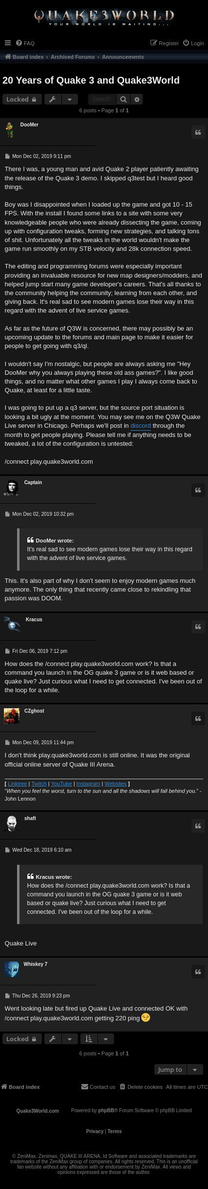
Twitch (38, 784)
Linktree (17, 784)
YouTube (61, 784)
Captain (33, 482)
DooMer (29, 124)
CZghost (34, 711)
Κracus (34, 619)
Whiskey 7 (36, 964)
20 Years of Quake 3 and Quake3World (91, 80)
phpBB (106, 1110)
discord (141, 425)
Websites (116, 784)
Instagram (88, 784)
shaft (30, 818)
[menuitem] (25, 43)
